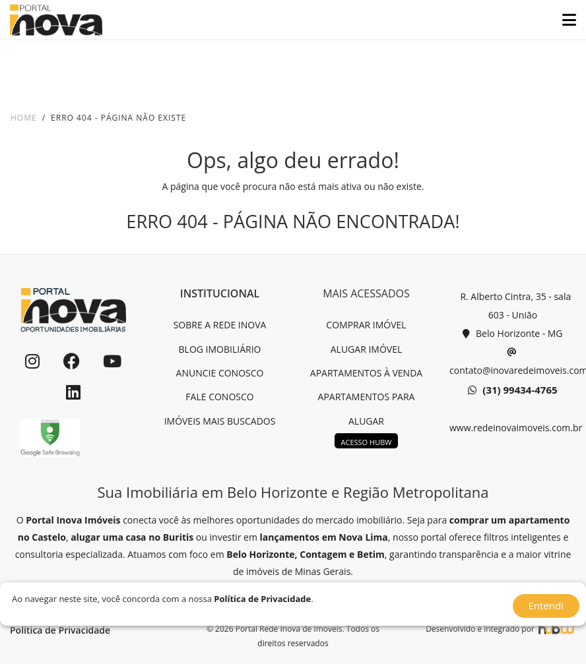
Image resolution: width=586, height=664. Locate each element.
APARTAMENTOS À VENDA (366, 373)
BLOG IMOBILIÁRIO (220, 349)
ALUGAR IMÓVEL (367, 349)
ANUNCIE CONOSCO (220, 373)
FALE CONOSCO (219, 396)
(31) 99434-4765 (512, 390)
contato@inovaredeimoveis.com (512, 360)
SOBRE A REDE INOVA (220, 324)
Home (24, 117)
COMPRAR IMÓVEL (366, 324)
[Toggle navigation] (564, 19)
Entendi (546, 605)
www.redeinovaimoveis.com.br (512, 427)
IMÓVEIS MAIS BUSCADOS (220, 421)
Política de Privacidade (60, 630)
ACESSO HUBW (366, 442)
